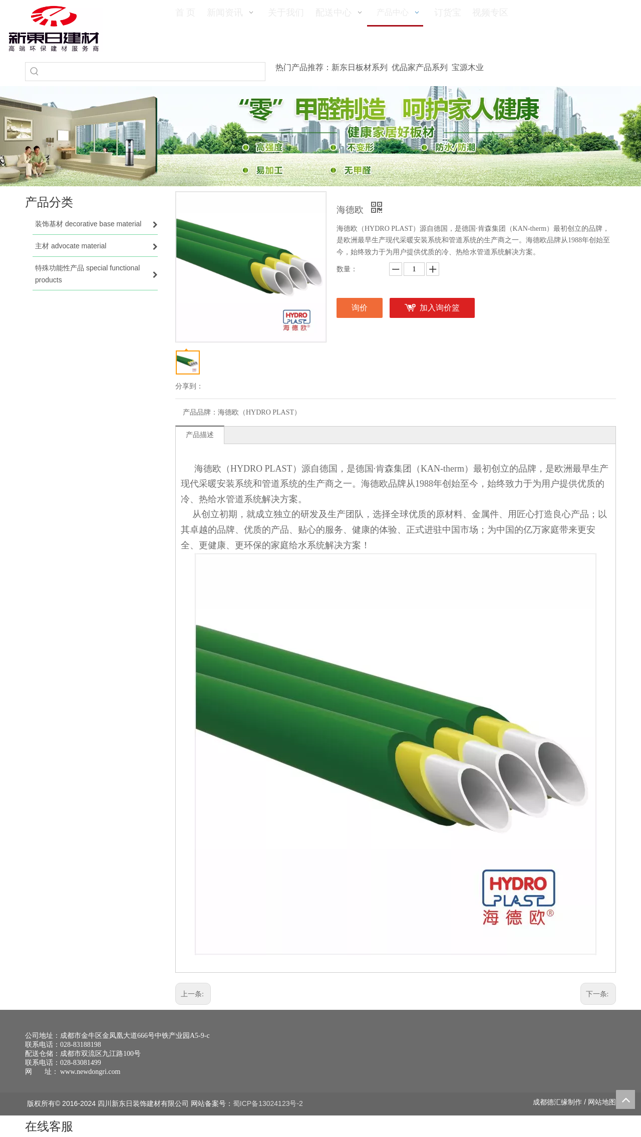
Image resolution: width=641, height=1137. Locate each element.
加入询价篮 (440, 307)
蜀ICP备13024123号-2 (268, 1103)
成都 (540, 1102)
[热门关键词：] (35, 72)
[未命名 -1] (544, 1051)
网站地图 (602, 1102)
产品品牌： (200, 412)
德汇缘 (557, 1102)
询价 (360, 307)
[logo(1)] (54, 28)
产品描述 (200, 435)
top (625, 1099)
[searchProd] (154, 72)
